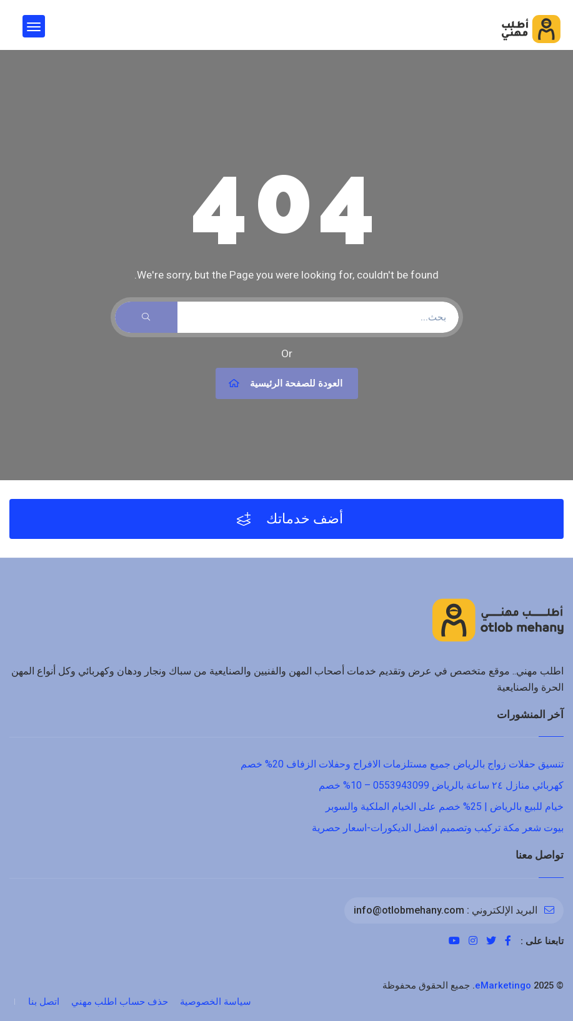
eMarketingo (503, 985)
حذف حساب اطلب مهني (119, 1001)
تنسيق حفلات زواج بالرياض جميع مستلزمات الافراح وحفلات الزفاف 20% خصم (402, 764)
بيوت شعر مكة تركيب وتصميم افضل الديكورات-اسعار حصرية (438, 828)
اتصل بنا (43, 1001)
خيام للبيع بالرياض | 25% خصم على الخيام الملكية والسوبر (445, 806)
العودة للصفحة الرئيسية (285, 383)
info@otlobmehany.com (409, 910)
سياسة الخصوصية (215, 1001)
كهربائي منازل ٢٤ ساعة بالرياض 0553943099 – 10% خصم (441, 785)
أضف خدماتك (290, 519)
